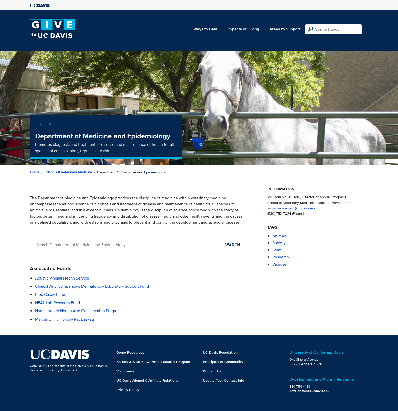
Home (34, 172)
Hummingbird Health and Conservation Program (78, 311)
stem (276, 250)
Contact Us (212, 371)
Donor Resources (130, 352)
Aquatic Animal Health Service (62, 278)
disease (279, 264)
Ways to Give (205, 29)
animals (279, 236)
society (279, 243)
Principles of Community (223, 361)
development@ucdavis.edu (309, 390)
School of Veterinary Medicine (68, 172)
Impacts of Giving (243, 29)
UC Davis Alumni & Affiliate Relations (147, 380)
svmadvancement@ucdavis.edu (291, 208)
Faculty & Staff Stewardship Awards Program (153, 361)
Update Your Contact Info (223, 380)
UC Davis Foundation (220, 352)
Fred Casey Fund (50, 295)
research (280, 257)
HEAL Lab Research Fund (57, 303)
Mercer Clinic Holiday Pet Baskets (65, 319)
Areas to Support (284, 29)
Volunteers (125, 371)
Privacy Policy (127, 389)
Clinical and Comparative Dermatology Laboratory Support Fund (92, 286)
